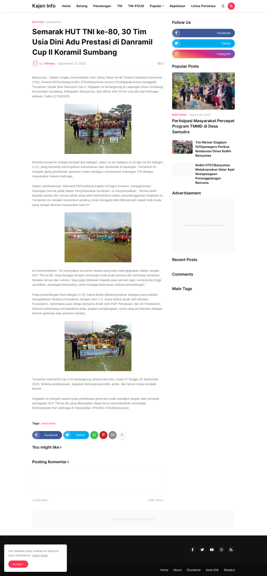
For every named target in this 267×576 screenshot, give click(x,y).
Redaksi (229, 570)
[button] (223, 6)
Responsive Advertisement (203, 225)
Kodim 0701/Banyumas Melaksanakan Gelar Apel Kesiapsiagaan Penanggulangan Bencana (214, 174)
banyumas (54, 21)
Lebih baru (41, 500)
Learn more (40, 555)
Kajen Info (44, 6)
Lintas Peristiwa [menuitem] (203, 6)
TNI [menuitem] (119, 6)
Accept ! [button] (18, 564)
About (177, 570)
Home (164, 570)
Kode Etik (212, 570)
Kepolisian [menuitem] (177, 6)
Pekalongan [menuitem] (102, 6)
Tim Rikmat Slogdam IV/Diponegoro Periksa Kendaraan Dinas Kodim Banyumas (213, 148)
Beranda (38, 21)
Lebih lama (155, 500)
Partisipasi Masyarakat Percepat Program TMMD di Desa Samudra (203, 126)
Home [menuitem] (66, 6)
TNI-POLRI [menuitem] (136, 6)
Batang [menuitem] (81, 6)
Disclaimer (194, 570)
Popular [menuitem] (155, 6)
